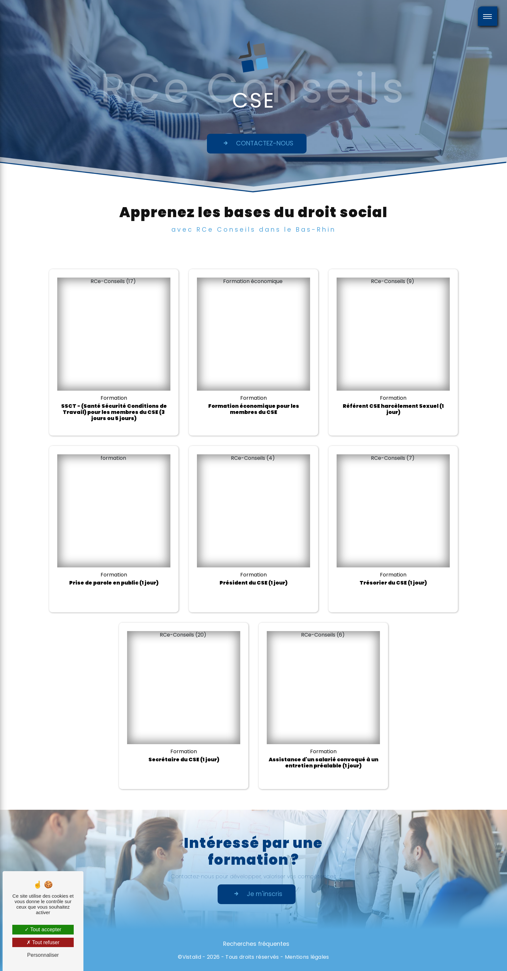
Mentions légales (307, 957)
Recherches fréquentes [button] (256, 944)
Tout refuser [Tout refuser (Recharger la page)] (43, 942)
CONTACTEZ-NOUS (256, 143)
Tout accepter (43, 929)
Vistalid (191, 957)
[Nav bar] (487, 16)
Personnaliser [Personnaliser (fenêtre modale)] (43, 955)
